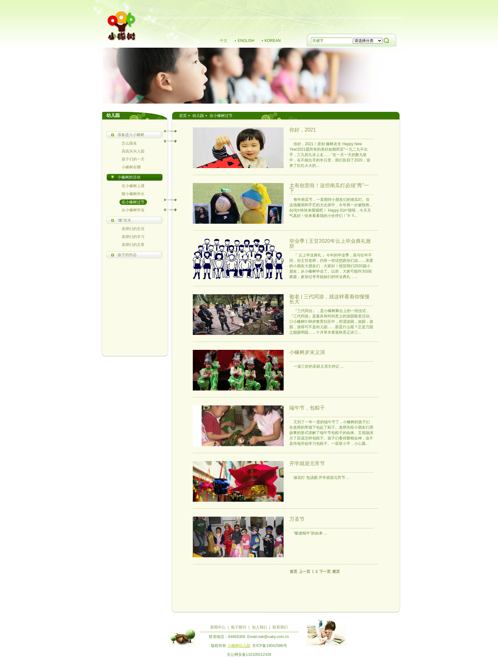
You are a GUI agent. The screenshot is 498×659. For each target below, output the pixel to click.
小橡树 (122, 27)
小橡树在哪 (131, 167)
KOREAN (273, 40)
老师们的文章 (133, 244)
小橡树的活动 (129, 177)
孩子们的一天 (133, 159)
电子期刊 (238, 627)
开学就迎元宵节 (307, 463)
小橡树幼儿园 (238, 645)
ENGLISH (246, 40)
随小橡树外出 (133, 194)
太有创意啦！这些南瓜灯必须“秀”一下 (329, 188)
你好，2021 (302, 129)
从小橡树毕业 (133, 210)
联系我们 (280, 627)
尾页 (336, 571)
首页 (183, 115)
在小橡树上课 (133, 186)
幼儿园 (198, 115)
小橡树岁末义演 (307, 352)
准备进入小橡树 (131, 134)
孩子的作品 (127, 255)
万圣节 (297, 519)
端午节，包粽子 (307, 408)
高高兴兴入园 (133, 151)
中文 (223, 40)
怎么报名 (129, 143)
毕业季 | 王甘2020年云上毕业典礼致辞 (330, 243)
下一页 (325, 571)
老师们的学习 (133, 236)
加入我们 (259, 627)
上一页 (304, 571)
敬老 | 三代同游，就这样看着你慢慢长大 (329, 299)
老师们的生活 (133, 229)
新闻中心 (217, 627)
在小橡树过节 (133, 202)
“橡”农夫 (124, 220)
